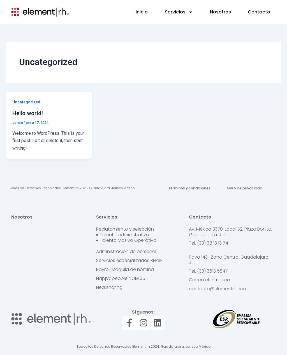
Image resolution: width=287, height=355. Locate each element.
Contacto (259, 12)
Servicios (179, 12)
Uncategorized (26, 102)
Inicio (142, 12)
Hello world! (27, 113)
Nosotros (220, 12)
